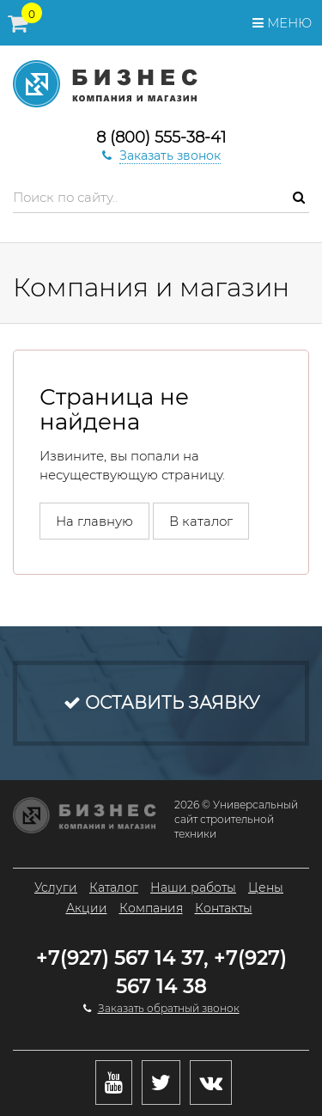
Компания (151, 908)
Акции (86, 908)
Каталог (113, 887)
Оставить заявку (161, 702)
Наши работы (193, 887)
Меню (282, 23)
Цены (265, 887)
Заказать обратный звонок (169, 1008)
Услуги (55, 887)
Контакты (223, 908)
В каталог (201, 521)
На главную (94, 521)
